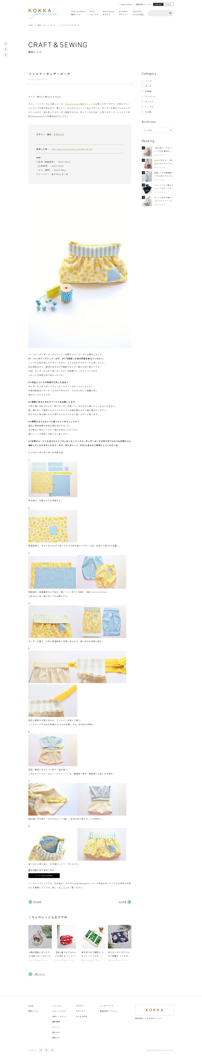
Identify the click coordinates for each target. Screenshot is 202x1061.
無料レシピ (41, 25)
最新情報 (56, 1021)
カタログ (106, 14)
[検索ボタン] (170, 13)
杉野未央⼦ (59, 134)
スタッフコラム (59, 1011)
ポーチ (52, 25)
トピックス (57, 1005)
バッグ (148, 80)
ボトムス (149, 101)
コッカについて (106, 1005)
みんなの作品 (138, 14)
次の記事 (122, 902)
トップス (149, 106)
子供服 (148, 91)
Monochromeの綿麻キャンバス (80, 103)
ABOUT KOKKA (126, 4)
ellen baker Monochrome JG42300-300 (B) (72, 149)
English (168, 4)
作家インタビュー (59, 1016)
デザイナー (123, 14)
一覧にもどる (39, 974)
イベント (56, 1027)
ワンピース (150, 96)
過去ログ (56, 1037)
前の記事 (37, 902)
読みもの (56, 1032)
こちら (64, 887)
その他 (148, 111)
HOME (30, 25)
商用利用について (142, 4)
